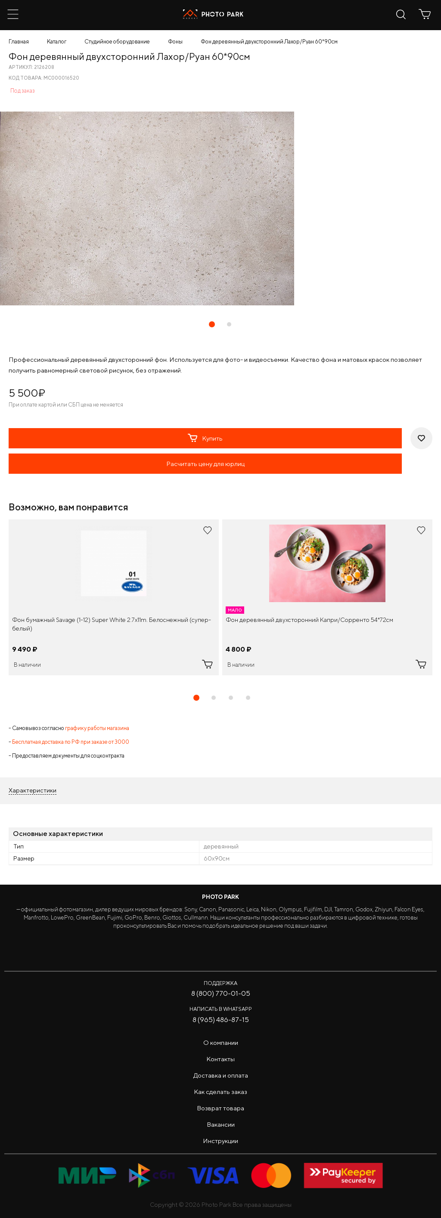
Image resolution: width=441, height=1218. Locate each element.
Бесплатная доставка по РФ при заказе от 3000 (70, 742)
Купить (205, 438)
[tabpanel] (114, 597)
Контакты (220, 1059)
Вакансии (221, 1124)
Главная (19, 41)
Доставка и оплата (220, 1075)
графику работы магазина (97, 728)
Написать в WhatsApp (220, 1009)
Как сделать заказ (220, 1091)
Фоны (175, 41)
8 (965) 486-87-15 (221, 1020)
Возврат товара (220, 1108)
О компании (220, 1042)
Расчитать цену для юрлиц (205, 463)
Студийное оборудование (117, 41)
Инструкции (220, 1140)
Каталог (56, 41)
